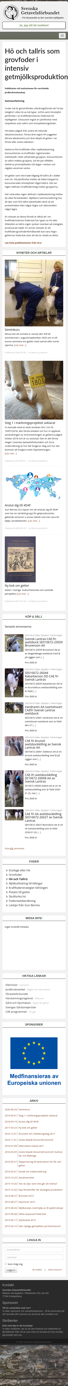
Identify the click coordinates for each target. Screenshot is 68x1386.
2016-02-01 (11, 1171)
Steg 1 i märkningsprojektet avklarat (38, 1115)
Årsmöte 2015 (26, 1195)
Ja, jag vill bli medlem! (34, 25)
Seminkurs (24, 1109)
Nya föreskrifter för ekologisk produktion (41, 1189)
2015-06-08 (11, 1213)
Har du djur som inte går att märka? (38, 1183)
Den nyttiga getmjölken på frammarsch (40, 1226)
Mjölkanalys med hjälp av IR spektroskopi (41, 1207)
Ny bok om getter (28, 1127)
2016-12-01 (11, 1133)
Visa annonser (14, 848)
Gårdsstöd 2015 (27, 1220)
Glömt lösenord (55, 1269)
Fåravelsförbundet (17, 994)
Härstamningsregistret (25, 998)
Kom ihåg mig (14, 1264)
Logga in (11, 1270)
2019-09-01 (11, 1115)
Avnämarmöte (26, 1177)
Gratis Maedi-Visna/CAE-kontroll (36, 1139)
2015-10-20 (11, 1183)
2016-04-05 (11, 1151)
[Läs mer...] (20, 345)
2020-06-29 (11, 1109)
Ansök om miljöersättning (32, 1171)
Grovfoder (15, 874)
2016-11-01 (11, 1139)
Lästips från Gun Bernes (24, 905)
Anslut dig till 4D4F (29, 1121)
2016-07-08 (11, 1145)
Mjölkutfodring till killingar (26, 883)
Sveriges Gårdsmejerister (21, 1007)
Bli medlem (37, 1269)
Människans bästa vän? (31, 1145)
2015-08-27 (11, 1195)
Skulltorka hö (17, 896)
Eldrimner (17, 985)
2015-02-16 (11, 1226)
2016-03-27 (11, 1161)
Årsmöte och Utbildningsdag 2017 (37, 1133)
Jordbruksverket (28, 989)
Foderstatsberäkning (22, 901)
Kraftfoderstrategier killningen (28, 888)
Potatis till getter (19, 892)
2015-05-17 (11, 1220)
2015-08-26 (11, 1207)
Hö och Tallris (18, 879)
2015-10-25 (11, 1177)
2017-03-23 (11, 1127)
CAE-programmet (21, 1011)
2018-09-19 (11, 1121)
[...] (42, 657)
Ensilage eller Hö (19, 870)
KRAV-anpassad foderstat (32, 1213)
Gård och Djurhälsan (27, 1003)
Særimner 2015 (27, 1201)
